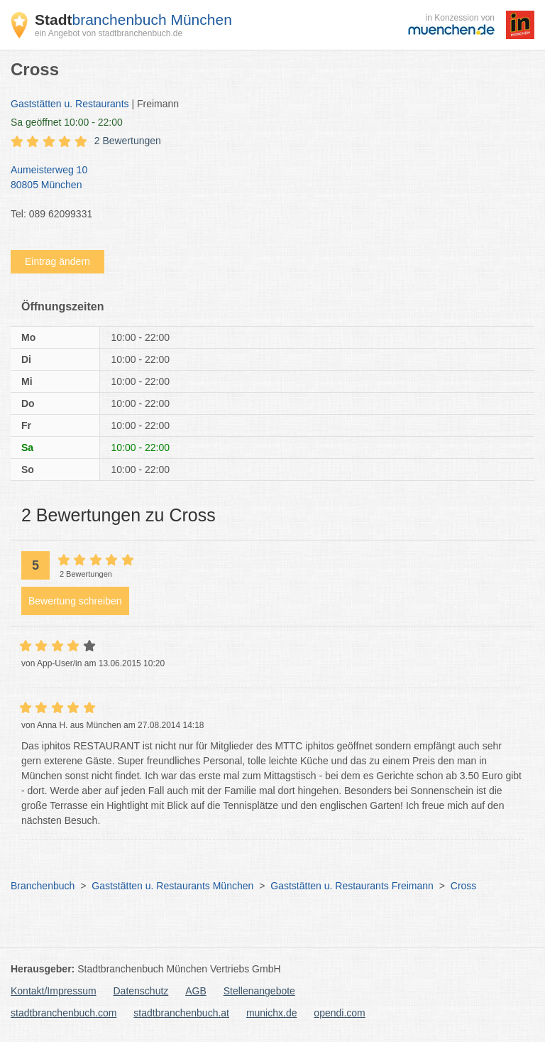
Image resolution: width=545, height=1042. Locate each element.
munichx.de (271, 1013)
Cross (464, 885)
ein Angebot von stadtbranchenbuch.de (108, 33)
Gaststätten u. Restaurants (70, 103)
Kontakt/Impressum (54, 991)
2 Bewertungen (127, 140)
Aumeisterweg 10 (265, 178)
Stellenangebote (259, 991)
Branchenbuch (43, 885)
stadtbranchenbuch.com (63, 1013)
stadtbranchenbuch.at (181, 1013)
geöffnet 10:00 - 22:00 (67, 122)
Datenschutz (141, 991)
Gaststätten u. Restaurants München (172, 885)
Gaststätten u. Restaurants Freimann (352, 885)
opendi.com (339, 1013)
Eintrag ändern (57, 261)
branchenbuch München (133, 19)
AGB (196, 991)
